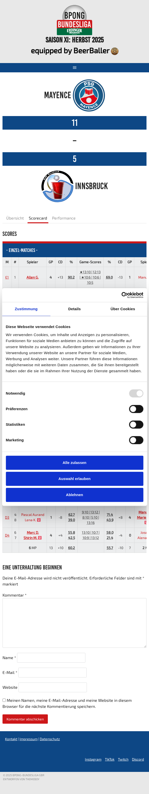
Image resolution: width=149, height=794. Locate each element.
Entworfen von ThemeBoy (21, 779)
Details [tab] (74, 309)
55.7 (110, 548)
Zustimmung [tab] (26, 309)
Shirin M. (33, 538)
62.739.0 (71, 517)
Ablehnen (74, 495)
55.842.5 (71, 535)
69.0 (109, 277)
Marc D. (33, 532)
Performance (64, 218)
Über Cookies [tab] (123, 309)
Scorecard (38, 218)
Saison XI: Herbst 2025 (75, 39)
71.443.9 (109, 517)
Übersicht (15, 218)
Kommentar (15, 595)
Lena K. (33, 520)
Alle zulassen (74, 462)
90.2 (71, 277)
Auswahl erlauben (74, 479)
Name (9, 657)
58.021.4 (109, 535)
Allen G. (33, 277)
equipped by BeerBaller (74, 50)
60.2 (71, 548)
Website (10, 687)
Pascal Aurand (32, 514)
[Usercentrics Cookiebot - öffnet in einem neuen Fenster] (121, 295)
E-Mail (10, 672)
